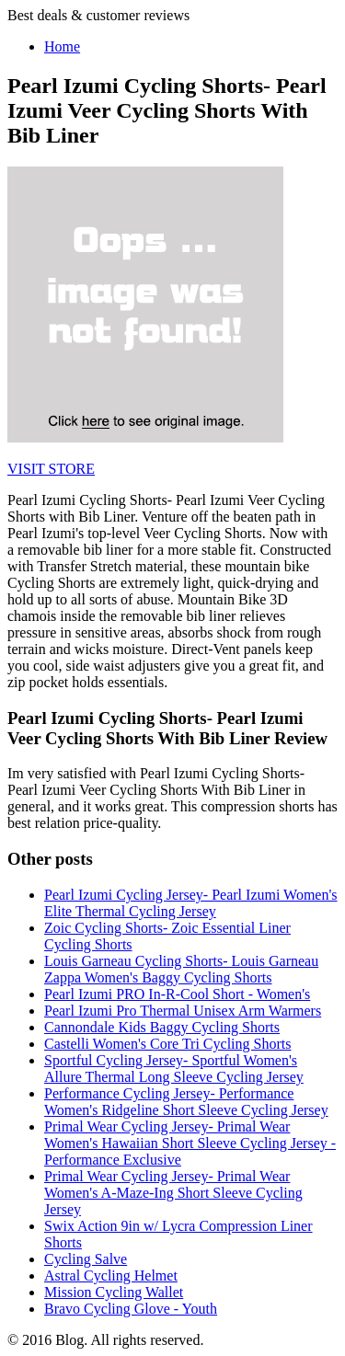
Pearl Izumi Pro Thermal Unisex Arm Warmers (182, 1010)
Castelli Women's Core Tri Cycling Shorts (167, 1043)
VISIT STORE (51, 469)
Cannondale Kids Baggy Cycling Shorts (162, 1027)
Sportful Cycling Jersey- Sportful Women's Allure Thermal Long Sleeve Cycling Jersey (174, 1068)
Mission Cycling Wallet (113, 1292)
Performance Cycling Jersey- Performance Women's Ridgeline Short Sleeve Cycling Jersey (186, 1102)
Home (62, 46)
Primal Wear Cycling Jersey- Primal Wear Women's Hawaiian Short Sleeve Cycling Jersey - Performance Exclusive (190, 1143)
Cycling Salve (85, 1259)
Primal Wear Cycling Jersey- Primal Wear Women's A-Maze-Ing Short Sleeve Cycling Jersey (173, 1192)
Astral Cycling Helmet (111, 1275)
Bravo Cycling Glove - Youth (130, 1308)
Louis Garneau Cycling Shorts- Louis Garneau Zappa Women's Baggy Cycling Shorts (181, 969)
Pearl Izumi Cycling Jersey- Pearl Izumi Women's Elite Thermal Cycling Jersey (191, 903)
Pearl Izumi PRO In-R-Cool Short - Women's (177, 994)
